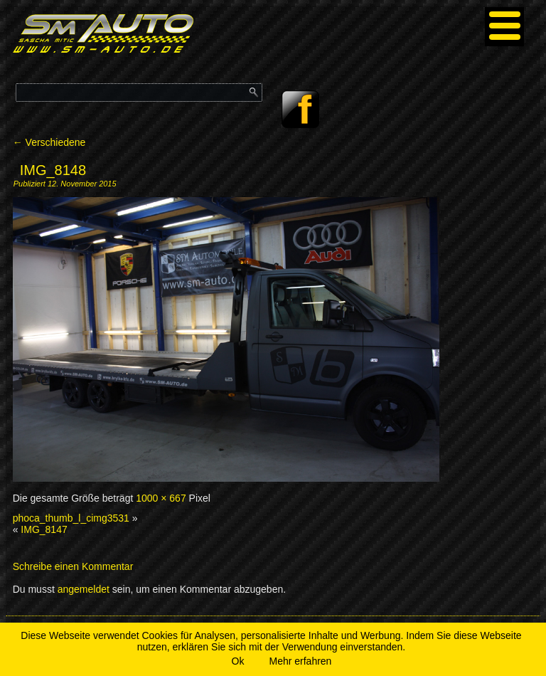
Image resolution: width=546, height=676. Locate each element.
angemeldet (83, 589)
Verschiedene (49, 142)
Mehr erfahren (300, 661)
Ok (238, 661)
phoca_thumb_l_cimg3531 (71, 518)
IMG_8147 (44, 529)
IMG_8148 (53, 170)
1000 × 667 (161, 498)
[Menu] (504, 26)
